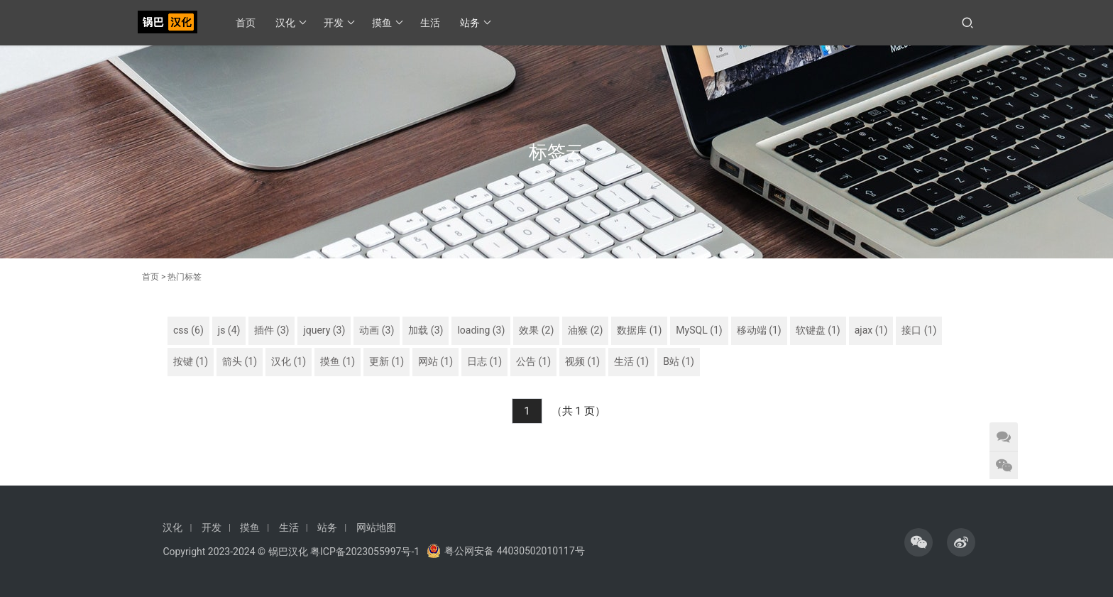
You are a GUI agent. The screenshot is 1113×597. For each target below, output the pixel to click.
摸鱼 (387, 22)
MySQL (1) (699, 330)
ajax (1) (871, 330)
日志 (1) (484, 361)
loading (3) (481, 330)
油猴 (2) (585, 330)
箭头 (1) (239, 361)
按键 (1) (190, 361)
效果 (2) (536, 330)
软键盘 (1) (818, 330)
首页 (246, 22)
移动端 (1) (759, 330)
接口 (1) (918, 330)
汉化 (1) (288, 361)
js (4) (229, 330)
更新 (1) (386, 361)
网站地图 (376, 527)
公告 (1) (533, 361)
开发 (339, 22)
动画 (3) (376, 330)
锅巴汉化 (288, 551)
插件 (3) (271, 330)
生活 (431, 22)
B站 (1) (678, 361)
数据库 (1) (639, 330)
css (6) (188, 330)
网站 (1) (435, 361)
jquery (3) (324, 330)
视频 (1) (582, 361)
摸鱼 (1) (337, 361)
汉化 (291, 22)
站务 (475, 22)
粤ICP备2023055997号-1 (365, 551)
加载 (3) (425, 330)
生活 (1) (631, 361)
